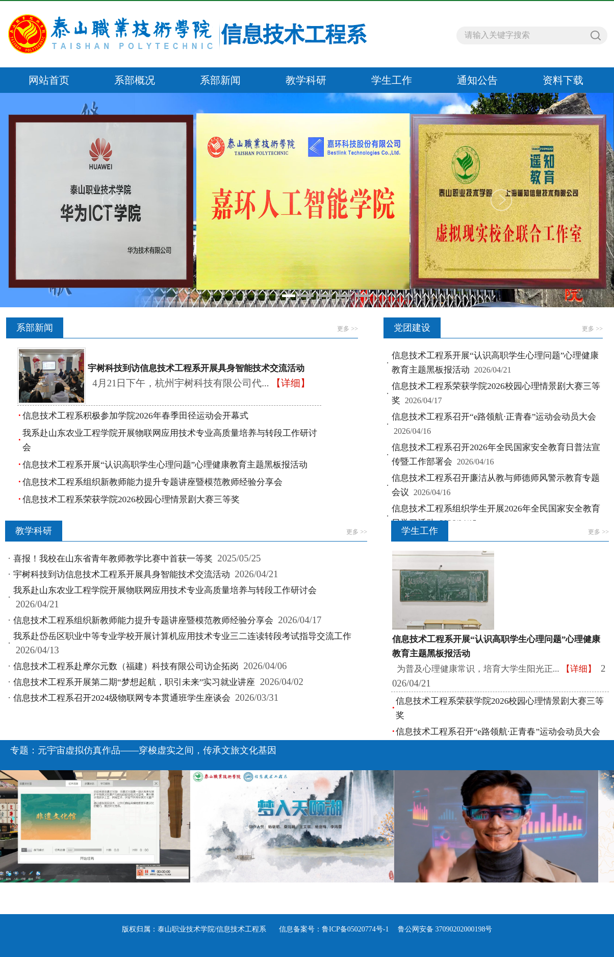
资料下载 (563, 80)
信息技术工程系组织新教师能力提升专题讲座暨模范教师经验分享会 (152, 482)
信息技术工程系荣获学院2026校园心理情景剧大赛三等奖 (131, 499)
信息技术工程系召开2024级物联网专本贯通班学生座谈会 (122, 698)
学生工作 (391, 80)
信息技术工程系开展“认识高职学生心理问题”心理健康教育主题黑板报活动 (165, 465)
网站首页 (49, 80)
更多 (347, 328)
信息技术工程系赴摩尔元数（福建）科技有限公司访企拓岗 (126, 666)
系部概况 (134, 80)
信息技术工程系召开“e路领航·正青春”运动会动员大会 (494, 417)
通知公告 (477, 80)
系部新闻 (220, 80)
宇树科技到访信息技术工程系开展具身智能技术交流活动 (121, 574)
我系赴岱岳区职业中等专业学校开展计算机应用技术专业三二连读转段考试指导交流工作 (182, 636)
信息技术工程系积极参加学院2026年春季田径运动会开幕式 (135, 416)
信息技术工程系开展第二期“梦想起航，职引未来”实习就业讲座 (134, 682)
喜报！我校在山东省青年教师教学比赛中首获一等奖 (113, 558)
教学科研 (306, 80)
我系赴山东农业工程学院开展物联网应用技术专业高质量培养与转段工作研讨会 (165, 590)
